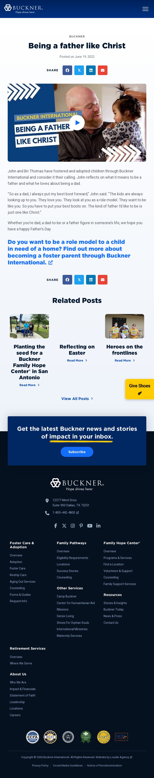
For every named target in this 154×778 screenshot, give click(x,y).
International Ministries (72, 629)
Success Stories (67, 571)
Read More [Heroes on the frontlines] (125, 360)
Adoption (16, 562)
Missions (63, 609)
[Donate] (139, 389)
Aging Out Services (22, 581)
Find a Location (114, 564)
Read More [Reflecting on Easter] (77, 360)
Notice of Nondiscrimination (104, 765)
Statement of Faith (22, 695)
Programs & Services (118, 558)
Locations (63, 564)
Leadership (17, 702)
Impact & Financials (23, 689)
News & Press (113, 616)
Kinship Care (18, 575)
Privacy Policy (40, 765)
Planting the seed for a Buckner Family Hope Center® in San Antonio (29, 362)
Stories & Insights (115, 603)
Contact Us (111, 622)
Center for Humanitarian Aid (76, 603)
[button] (145, 9)
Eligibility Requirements (72, 558)
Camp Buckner (67, 596)
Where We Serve (21, 663)
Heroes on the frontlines (124, 350)
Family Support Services (120, 584)
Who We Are (18, 682)
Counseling (17, 588)
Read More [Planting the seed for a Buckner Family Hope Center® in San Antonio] (29, 385)
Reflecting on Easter (77, 350)
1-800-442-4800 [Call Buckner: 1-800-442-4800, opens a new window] (66, 512)
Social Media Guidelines (68, 765)
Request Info (18, 601)
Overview (16, 555)
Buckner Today (114, 609)
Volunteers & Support (118, 571)
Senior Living (65, 616)
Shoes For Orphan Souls (73, 622)
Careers (15, 715)
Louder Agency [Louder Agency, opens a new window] (121, 757)
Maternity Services (69, 635)
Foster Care (17, 568)
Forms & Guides (20, 594)
